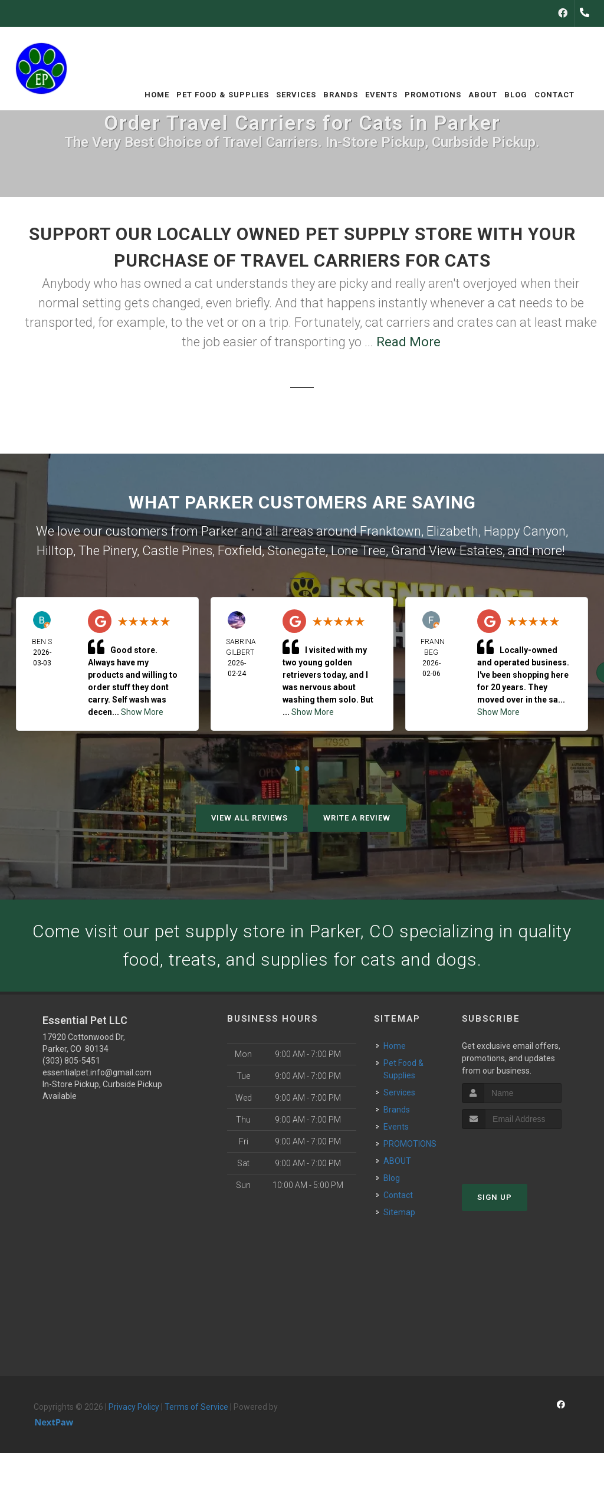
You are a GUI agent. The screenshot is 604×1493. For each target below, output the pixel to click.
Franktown (390, 531)
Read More (408, 341)
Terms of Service (196, 1407)
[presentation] (524, 1151)
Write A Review (356, 817)
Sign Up (494, 1197)
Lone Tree (358, 550)
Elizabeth (452, 531)
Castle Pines (177, 550)
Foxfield (240, 550)
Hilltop (55, 550)
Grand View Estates (447, 550)
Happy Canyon (525, 531)
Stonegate (296, 550)
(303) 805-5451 (71, 1060)
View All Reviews (249, 817)
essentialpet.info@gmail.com (97, 1072)
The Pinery (107, 550)
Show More (142, 712)
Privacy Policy (134, 1407)
